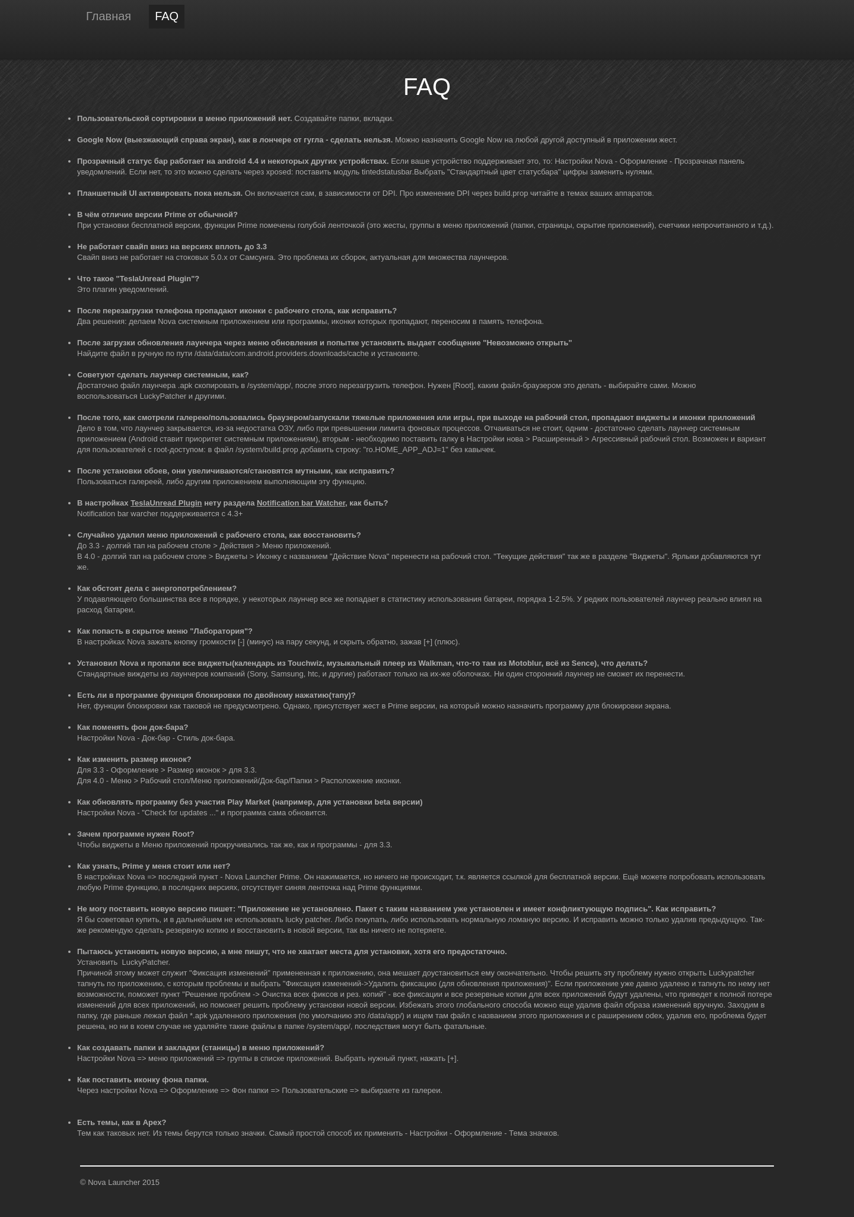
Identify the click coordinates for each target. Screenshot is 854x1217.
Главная (108, 16)
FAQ (167, 16)
